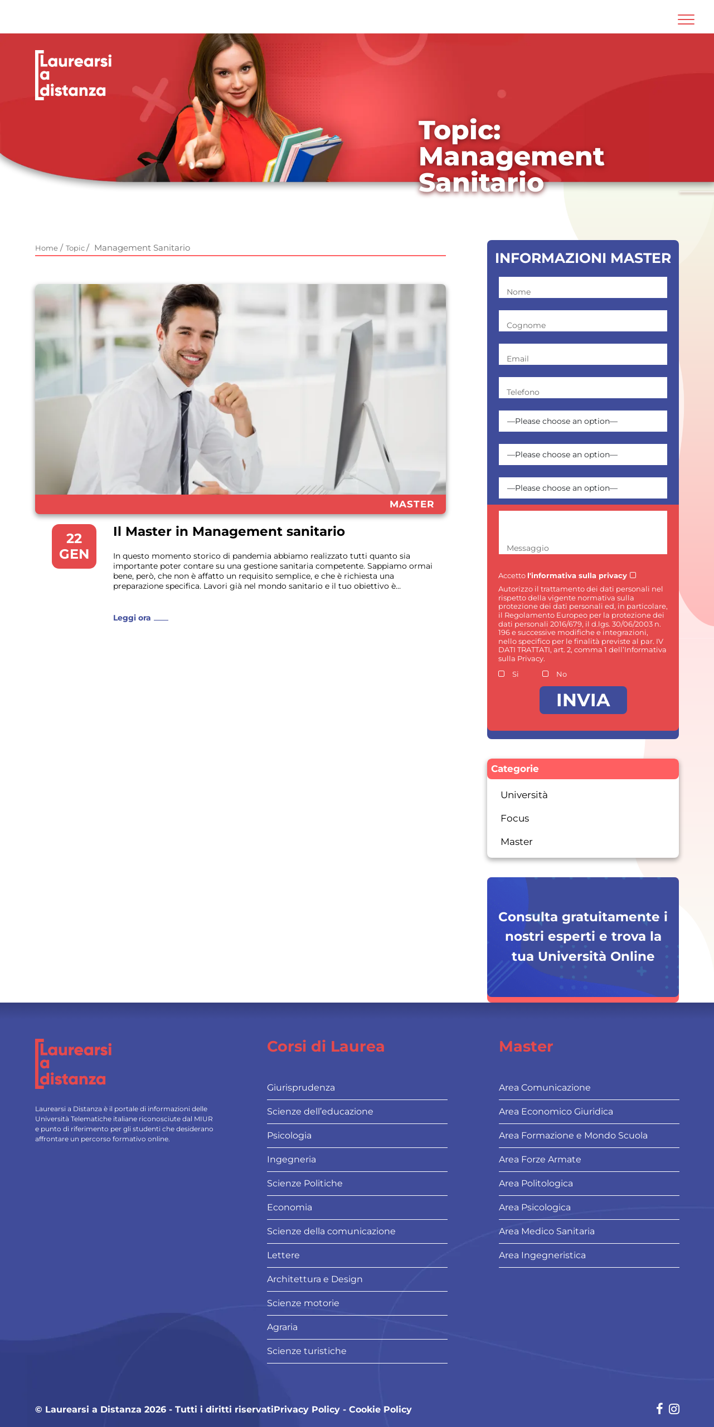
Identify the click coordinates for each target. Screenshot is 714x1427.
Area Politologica (536, 1183)
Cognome (526, 325)
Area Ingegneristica (542, 1255)
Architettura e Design (315, 1279)
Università (524, 794)
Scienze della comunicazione (331, 1231)
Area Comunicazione (545, 1087)
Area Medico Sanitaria (547, 1231)
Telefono (523, 392)
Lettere (283, 1255)
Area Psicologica (535, 1207)
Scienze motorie (303, 1303)
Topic (76, 247)
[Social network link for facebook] (659, 1410)
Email (518, 359)
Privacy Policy (307, 1409)
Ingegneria (291, 1159)
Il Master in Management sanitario (229, 531)
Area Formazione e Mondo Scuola (573, 1135)
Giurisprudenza (301, 1087)
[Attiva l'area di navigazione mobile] (686, 19)
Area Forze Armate (540, 1159)
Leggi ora (132, 618)
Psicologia (289, 1135)
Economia (289, 1207)
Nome (519, 292)
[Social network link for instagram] (674, 1410)
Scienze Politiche (305, 1183)
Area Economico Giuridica (556, 1111)
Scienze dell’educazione (320, 1111)
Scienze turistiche (307, 1351)
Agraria (282, 1327)
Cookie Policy (380, 1409)
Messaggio (528, 548)
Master (412, 504)
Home (46, 247)
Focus (515, 818)
